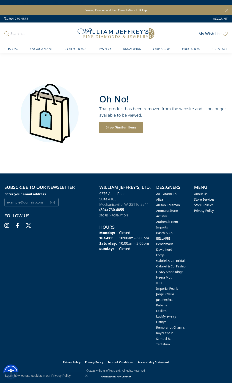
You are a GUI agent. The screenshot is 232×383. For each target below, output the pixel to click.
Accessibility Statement (153, 362)
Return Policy (72, 362)
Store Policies (203, 205)
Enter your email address (25, 194)
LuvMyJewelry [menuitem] (166, 316)
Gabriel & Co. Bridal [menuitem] (170, 261)
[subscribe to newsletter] (52, 202)
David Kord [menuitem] (164, 249)
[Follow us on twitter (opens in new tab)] (28, 225)
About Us (200, 194)
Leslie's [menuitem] (161, 311)
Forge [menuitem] (160, 255)
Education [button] (191, 49)
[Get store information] (113, 215)
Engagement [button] (41, 49)
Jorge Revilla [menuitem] (165, 294)
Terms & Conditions (121, 362)
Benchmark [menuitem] (164, 244)
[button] (220, 18)
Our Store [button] (161, 49)
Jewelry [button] (104, 49)
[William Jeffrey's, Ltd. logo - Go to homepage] (116, 33)
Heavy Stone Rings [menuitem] (169, 272)
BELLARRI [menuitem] (163, 238)
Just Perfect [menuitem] (164, 299)
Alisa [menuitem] (159, 199)
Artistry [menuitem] (161, 216)
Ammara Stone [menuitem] (167, 210)
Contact (220, 49)
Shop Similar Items (121, 127)
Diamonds (132, 49)
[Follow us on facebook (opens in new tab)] (17, 225)
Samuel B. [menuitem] (163, 338)
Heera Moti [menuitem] (164, 277)
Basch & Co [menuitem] (164, 233)
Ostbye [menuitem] (161, 322)
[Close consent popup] (86, 376)
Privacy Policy (204, 210)
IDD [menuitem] (159, 283)
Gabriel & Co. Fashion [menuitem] (172, 266)
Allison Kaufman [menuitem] (168, 205)
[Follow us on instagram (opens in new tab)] (6, 225)
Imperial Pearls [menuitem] (167, 288)
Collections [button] (75, 49)
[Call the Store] (111, 209)
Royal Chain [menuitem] (164, 333)
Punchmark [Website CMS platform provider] (124, 376)
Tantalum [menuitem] (163, 344)
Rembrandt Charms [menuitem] (170, 327)
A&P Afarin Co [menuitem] (166, 194)
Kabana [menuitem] (161, 305)
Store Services (204, 199)
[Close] (226, 10)
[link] (16, 18)
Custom (11, 49)
